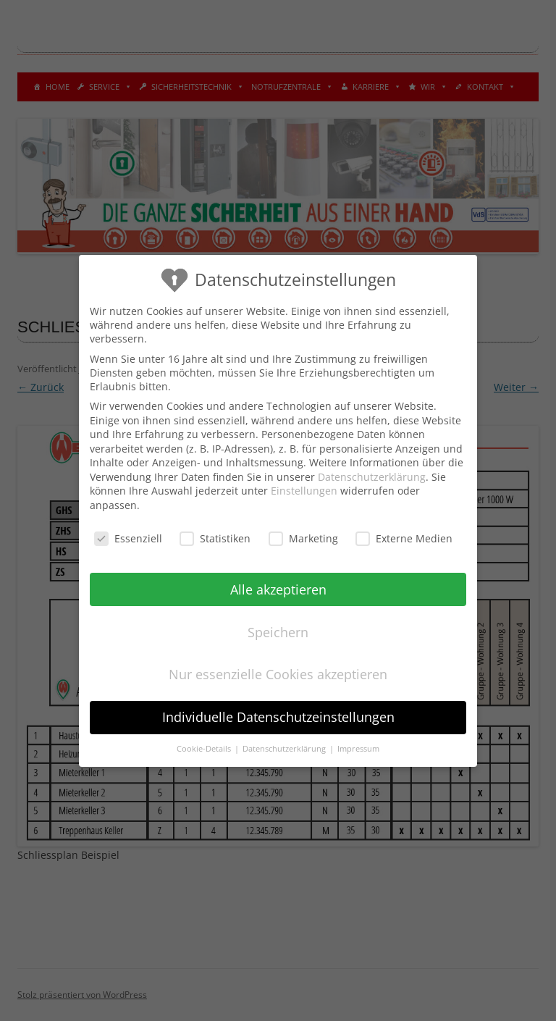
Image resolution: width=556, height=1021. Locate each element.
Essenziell (128, 538)
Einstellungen (304, 490)
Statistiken (215, 538)
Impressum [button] (358, 749)
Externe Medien (403, 538)
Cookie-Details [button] (205, 749)
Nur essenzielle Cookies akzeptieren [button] (278, 674)
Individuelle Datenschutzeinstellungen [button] (278, 717)
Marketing (303, 538)
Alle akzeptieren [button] (278, 588)
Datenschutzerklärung (372, 476)
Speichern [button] (278, 631)
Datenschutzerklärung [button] (285, 749)
